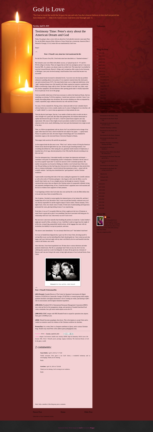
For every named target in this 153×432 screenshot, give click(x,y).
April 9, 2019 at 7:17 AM (55, 353)
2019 (100, 74)
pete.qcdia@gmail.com (69, 328)
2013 (100, 199)
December (103, 77)
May (101, 98)
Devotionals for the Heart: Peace (109, 165)
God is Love (48, 9)
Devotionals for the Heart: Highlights (107, 107)
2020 (100, 71)
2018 (100, 184)
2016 (100, 190)
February (103, 177)
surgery (64, 339)
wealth (44, 341)
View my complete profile (104, 232)
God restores (47, 336)
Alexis (108, 217)
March (102, 174)
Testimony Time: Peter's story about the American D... (110, 152)
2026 (100, 53)
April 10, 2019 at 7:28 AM (53, 366)
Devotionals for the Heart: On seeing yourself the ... (108, 169)
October (102, 83)
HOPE (65, 336)
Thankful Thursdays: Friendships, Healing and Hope (109, 143)
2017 (100, 187)
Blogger (92, 428)
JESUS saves (82, 336)
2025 (100, 56)
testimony (69, 339)
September (103, 86)
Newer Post (37, 412)
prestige (59, 339)
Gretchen (43, 366)
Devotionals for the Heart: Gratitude (110, 103)
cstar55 (81, 428)
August (102, 89)
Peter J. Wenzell (47, 339)
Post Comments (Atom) (46, 416)
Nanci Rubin (44, 353)
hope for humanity (73, 336)
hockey (61, 336)
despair (41, 336)
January (102, 180)
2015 (100, 193)
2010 (100, 208)
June (101, 95)
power (54, 339)
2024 (100, 59)
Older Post (88, 412)
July (101, 92)
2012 (100, 202)
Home (63, 412)
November (103, 80)
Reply (42, 360)
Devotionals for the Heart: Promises (110, 135)
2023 (100, 62)
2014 (100, 196)
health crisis (55, 336)
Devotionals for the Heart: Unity (109, 115)
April (102, 101)
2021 (100, 68)
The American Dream (78, 339)
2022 (100, 65)
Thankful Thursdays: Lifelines (108, 127)
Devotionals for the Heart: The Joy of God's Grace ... (109, 124)
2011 (100, 205)
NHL (41, 339)
